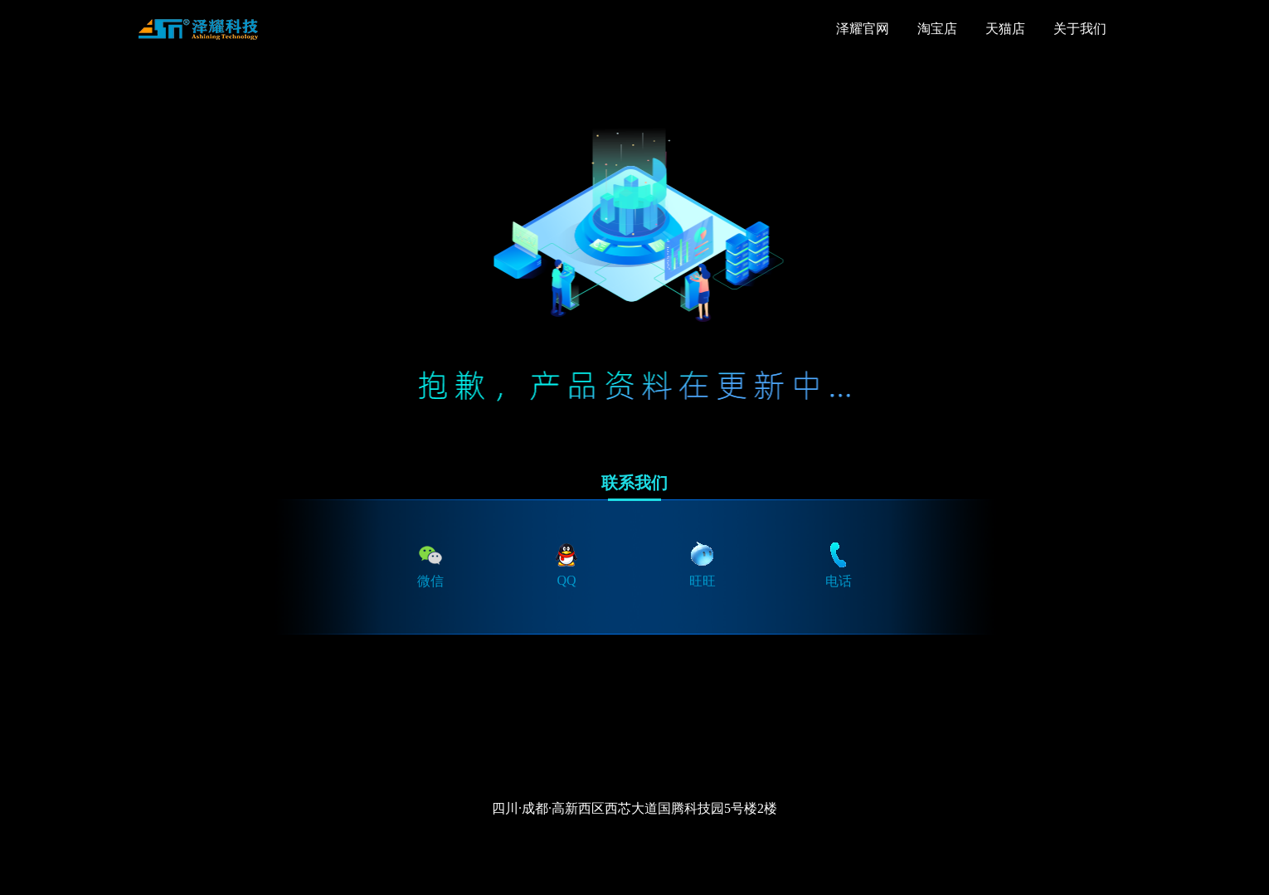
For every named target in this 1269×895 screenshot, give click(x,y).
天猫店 (1005, 29)
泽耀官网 (862, 29)
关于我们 (1079, 29)
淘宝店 (937, 29)
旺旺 (702, 564)
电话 (838, 564)
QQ (566, 563)
